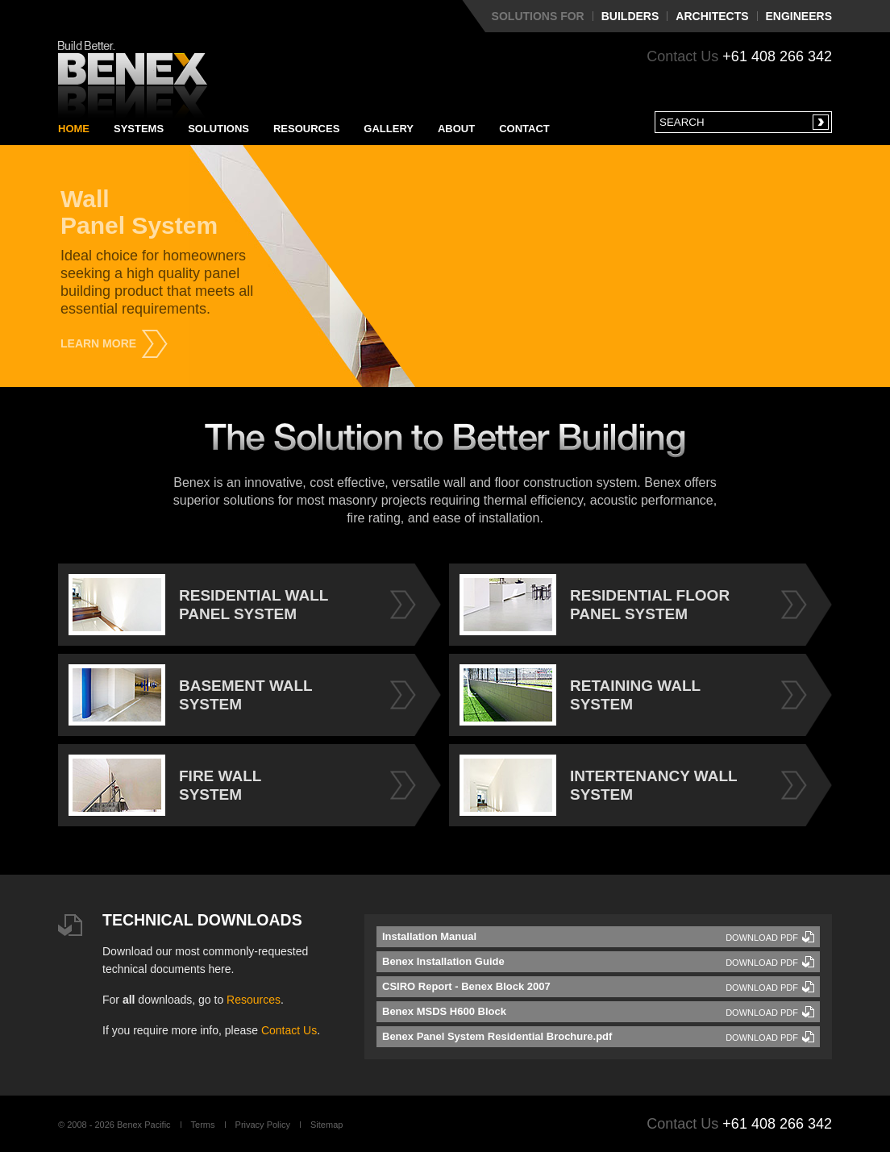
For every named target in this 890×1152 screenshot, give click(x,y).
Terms (203, 1124)
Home (73, 129)
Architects (712, 16)
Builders (630, 16)
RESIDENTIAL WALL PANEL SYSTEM (198, 604)
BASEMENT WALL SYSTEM (191, 695)
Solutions (218, 129)
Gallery (389, 129)
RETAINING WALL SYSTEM (580, 695)
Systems (139, 129)
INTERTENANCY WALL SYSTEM (599, 785)
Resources (306, 129)
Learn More (98, 343)
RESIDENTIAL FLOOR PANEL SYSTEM (595, 604)
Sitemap (326, 1124)
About (456, 129)
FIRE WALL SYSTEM (165, 785)
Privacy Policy (262, 1124)
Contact (524, 129)
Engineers (799, 16)
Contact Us (289, 1030)
